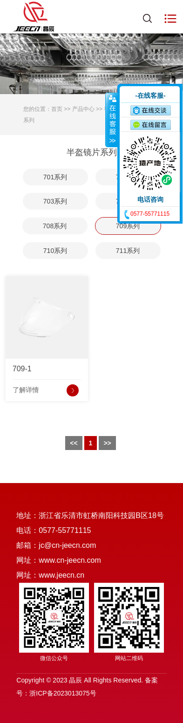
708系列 (55, 226)
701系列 (55, 177)
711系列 (128, 250)
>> (107, 443)
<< (73, 443)
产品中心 (83, 109)
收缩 (111, 119)
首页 (56, 109)
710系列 (55, 250)
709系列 (128, 226)
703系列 (55, 201)
